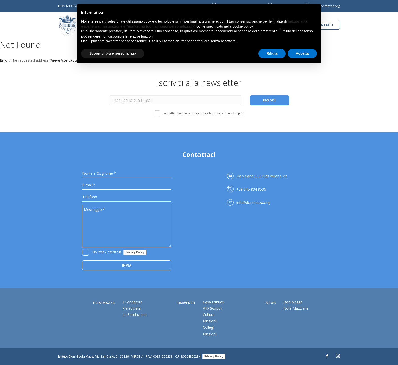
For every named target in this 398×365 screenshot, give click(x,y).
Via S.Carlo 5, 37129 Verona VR (261, 176)
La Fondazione (134, 314)
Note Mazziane (295, 308)
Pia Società (131, 308)
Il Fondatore (132, 302)
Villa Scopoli (212, 308)
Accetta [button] (302, 53)
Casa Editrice (213, 302)
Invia (126, 265)
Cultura (208, 314)
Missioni (209, 321)
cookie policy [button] (243, 26)
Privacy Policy (134, 252)
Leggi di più (234, 113)
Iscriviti (269, 100)
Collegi (208, 327)
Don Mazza (292, 302)
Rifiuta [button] (272, 53)
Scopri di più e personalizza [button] (112, 53)
